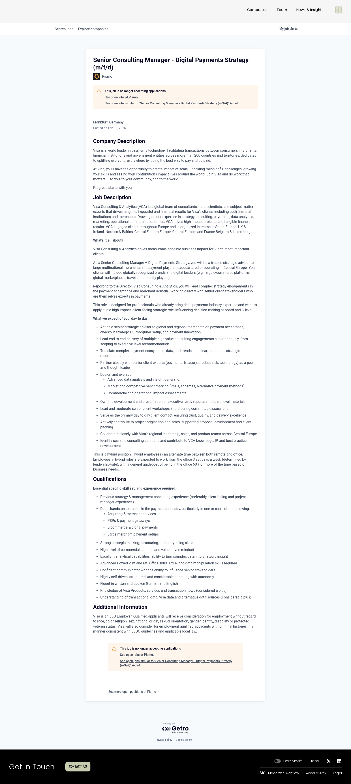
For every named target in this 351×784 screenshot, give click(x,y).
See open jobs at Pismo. (122, 97)
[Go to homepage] (24, 11)
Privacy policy (164, 739)
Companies (257, 11)
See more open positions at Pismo (132, 691)
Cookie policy (184, 739)
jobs (65, 29)
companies (97, 29)
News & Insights (309, 11)
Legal (337, 773)
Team (282, 11)
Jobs (314, 761)
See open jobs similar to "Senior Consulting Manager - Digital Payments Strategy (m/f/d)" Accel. (172, 103)
